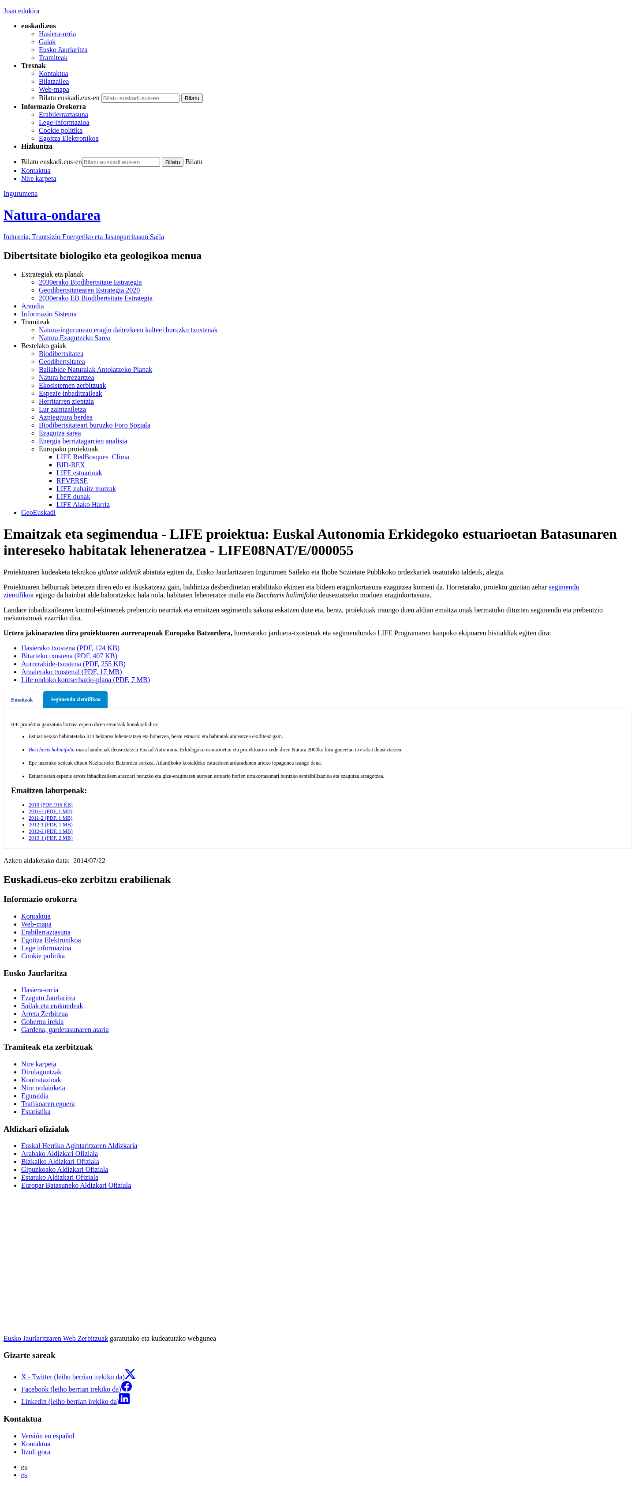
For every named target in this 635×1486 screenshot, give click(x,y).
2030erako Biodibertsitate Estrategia (90, 282)
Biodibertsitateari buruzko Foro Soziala (94, 425)
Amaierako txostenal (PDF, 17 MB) (71, 671)
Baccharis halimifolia (52, 750)
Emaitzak (22, 700)
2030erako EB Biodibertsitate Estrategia (96, 298)
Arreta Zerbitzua (44, 1013)
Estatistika (36, 1111)
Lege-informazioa (64, 122)
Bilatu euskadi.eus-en (69, 97)
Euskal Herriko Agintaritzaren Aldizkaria (79, 1145)
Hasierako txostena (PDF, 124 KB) (70, 648)
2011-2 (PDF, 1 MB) (50, 818)
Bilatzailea (54, 81)
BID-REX (70, 465)
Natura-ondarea (52, 215)
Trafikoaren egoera (48, 1103)
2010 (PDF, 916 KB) (51, 805)
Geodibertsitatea (62, 361)
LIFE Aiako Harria (83, 504)
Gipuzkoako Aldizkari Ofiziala (64, 1169)
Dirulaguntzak (41, 1072)
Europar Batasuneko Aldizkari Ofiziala (76, 1185)
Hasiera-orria (57, 34)
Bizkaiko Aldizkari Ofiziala (60, 1161)
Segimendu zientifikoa (75, 699)
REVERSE (72, 480)
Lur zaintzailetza (62, 409)
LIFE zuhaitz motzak (86, 488)
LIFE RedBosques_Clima (92, 457)
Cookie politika (60, 130)
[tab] (22, 700)
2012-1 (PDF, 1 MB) (51, 825)
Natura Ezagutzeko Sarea (74, 337)
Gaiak (47, 41)
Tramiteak (53, 57)
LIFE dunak (73, 496)
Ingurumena (20, 193)
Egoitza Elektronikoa (69, 138)
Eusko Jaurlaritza (63, 49)
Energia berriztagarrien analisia (83, 441)
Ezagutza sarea (60, 433)
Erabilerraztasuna (63, 114)
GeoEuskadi (38, 512)
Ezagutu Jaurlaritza (48, 998)
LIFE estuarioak (79, 473)
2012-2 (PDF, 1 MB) (51, 831)
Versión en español (48, 1436)
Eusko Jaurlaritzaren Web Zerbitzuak (56, 1338)
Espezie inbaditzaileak (70, 393)
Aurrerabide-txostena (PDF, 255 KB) (73, 664)
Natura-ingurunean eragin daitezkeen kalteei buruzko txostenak (128, 330)
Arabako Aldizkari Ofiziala (59, 1153)
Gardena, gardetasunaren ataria (65, 1029)
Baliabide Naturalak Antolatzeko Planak (95, 369)
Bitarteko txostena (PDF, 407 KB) (69, 656)
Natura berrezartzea (66, 377)
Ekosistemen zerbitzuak (72, 385)
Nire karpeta (38, 178)
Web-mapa (54, 89)
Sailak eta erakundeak (52, 1005)
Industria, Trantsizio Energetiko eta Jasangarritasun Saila (84, 236)
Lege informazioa (46, 948)
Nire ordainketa (43, 1088)
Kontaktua (53, 73)
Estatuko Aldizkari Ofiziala (59, 1177)
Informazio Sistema (49, 314)
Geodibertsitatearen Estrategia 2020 (89, 290)
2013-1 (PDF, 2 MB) (51, 838)
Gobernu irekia (42, 1021)
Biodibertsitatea (61, 353)
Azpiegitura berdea (66, 417)
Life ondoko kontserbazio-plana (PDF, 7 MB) (85, 679)
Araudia (32, 306)
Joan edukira (21, 11)
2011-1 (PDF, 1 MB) (50, 811)
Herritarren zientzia (66, 401)
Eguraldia (35, 1095)
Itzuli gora (35, 1452)
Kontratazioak (41, 1080)
